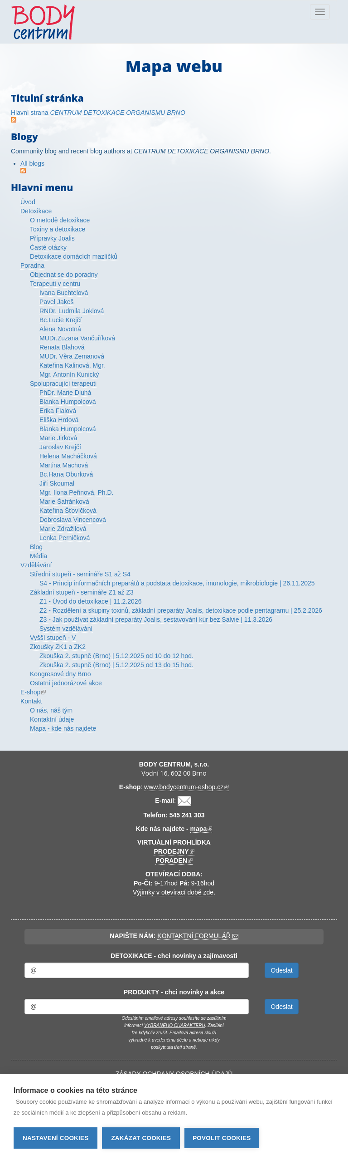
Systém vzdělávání (66, 628)
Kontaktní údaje (52, 719)
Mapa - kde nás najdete (63, 728)
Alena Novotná (60, 329)
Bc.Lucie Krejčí (60, 320)
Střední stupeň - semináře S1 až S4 (80, 574)
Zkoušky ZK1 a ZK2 (58, 646)
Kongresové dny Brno (60, 674)
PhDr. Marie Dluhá (65, 392)
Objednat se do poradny (63, 274)
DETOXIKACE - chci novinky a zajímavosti (174, 955)
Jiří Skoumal (56, 483)
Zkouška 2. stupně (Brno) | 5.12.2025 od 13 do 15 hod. (116, 664)
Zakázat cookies (141, 1138)
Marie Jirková (58, 438)
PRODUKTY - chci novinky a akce (174, 992)
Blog (36, 547)
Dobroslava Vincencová (72, 519)
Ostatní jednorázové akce (66, 683)
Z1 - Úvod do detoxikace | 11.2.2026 (90, 601)
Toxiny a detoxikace (57, 229)
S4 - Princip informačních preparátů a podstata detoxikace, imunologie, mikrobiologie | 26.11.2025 (177, 583)
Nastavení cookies (55, 1138)
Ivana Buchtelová (63, 292)
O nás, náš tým (51, 710)
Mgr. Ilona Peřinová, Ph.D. (76, 492)
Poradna (32, 265)
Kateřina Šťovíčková (68, 510)
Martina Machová (63, 465)
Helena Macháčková (68, 456)
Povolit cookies (222, 1138)
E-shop (33, 692)
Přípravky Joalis (52, 238)
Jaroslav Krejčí (60, 447)
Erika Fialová (57, 410)
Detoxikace (36, 211)
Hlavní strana (98, 112)
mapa (201, 829)
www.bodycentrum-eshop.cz (186, 787)
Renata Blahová (62, 347)
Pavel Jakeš (56, 301)
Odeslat (281, 970)
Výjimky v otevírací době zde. (174, 892)
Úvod (27, 202)
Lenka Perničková (64, 537)
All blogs (32, 163)
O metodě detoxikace (60, 220)
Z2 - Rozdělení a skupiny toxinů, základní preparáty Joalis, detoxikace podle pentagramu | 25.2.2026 (180, 610)
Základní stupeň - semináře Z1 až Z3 (82, 592)
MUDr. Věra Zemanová (71, 356)
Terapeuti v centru (55, 283)
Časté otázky (48, 247)
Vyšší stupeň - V (53, 637)
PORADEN (174, 861)
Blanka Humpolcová (67, 401)
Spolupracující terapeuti (63, 383)
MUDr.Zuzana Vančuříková (77, 338)
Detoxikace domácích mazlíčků (73, 256)
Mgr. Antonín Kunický (69, 374)
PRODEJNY (174, 851)
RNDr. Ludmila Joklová (71, 311)
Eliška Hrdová (58, 419)
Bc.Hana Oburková (66, 474)
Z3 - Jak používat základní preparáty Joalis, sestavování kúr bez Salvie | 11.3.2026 (155, 619)
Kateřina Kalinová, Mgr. (72, 365)
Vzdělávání (36, 565)
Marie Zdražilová (62, 528)
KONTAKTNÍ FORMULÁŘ (197, 935)
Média (38, 556)
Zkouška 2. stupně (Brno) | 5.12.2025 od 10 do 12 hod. (116, 655)
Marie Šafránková (64, 501)
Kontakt (31, 701)
